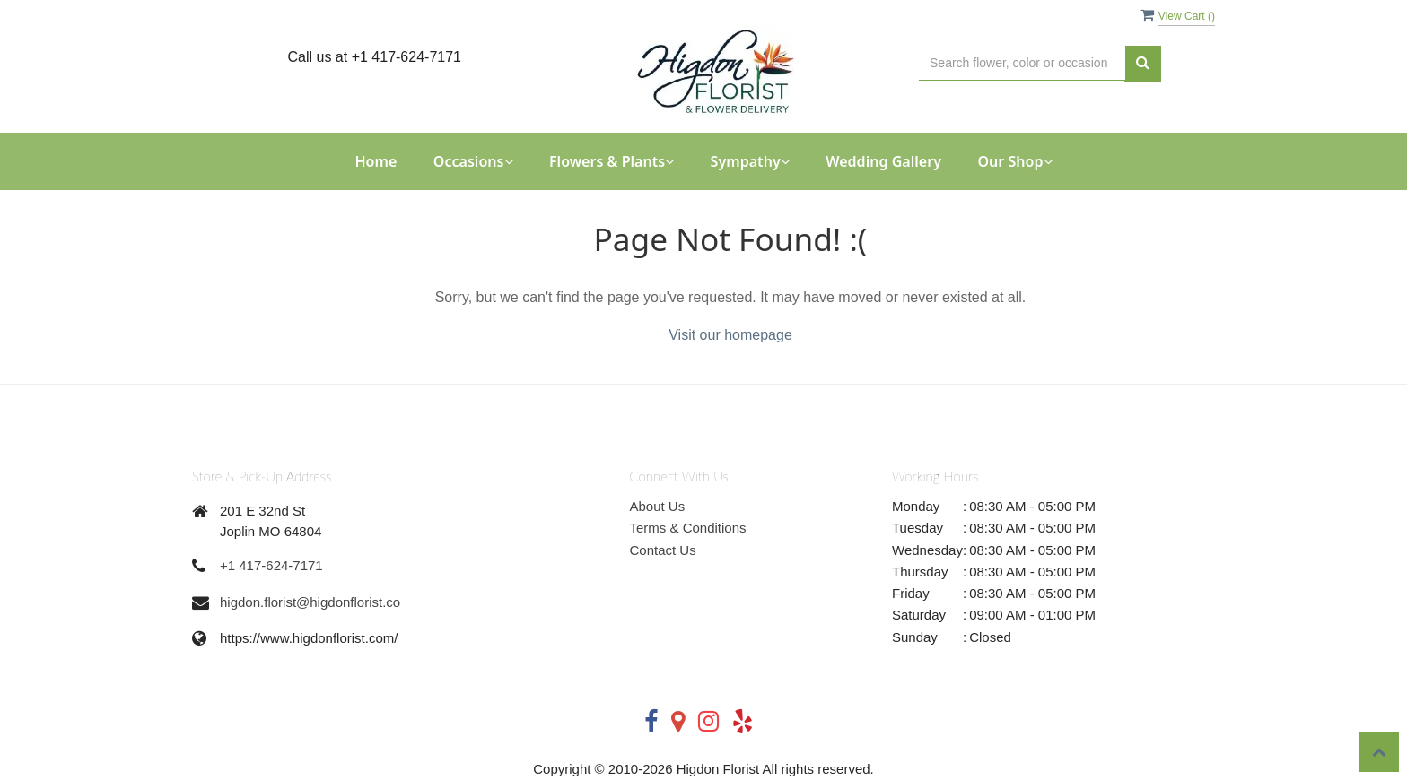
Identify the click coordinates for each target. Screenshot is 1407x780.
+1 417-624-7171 (271, 565)
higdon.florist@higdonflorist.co (310, 602)
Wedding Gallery (883, 161)
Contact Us (663, 550)
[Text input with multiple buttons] (1022, 63)
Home (375, 161)
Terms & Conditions (688, 527)
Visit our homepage (730, 334)
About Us (658, 506)
